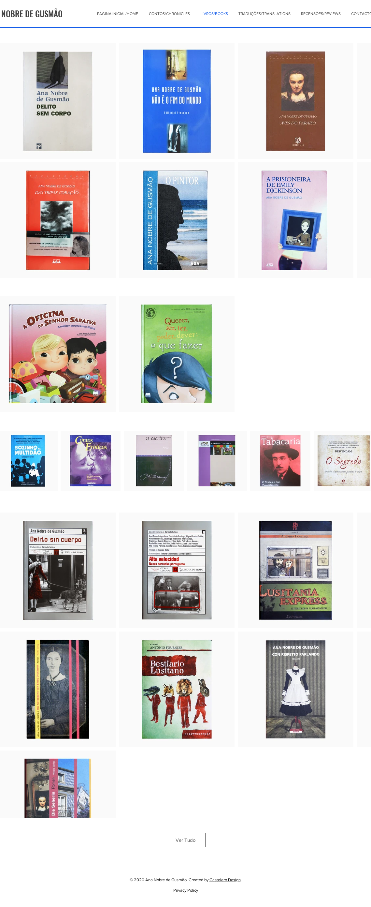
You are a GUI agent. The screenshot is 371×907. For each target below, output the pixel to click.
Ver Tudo (186, 840)
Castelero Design (225, 879)
